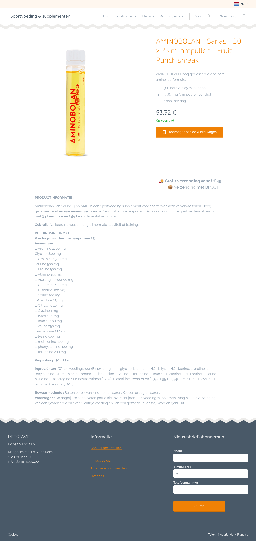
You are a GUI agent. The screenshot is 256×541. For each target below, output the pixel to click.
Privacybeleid (101, 460)
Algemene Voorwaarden (109, 468)
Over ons (97, 476)
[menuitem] (103, 16)
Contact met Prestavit (106, 448)
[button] (202, 16)
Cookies (13, 534)
